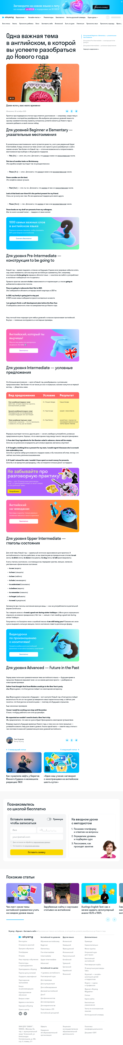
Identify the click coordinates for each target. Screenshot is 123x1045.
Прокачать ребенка (26, 24)
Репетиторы (48, 17)
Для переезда (46, 980)
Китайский (67, 959)
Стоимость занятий (26, 945)
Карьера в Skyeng (26, 1006)
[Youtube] (25, 1013)
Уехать (14, 24)
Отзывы (22, 956)
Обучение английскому (50, 941)
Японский (67, 974)
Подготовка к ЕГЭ (47, 1009)
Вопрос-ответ (24, 998)
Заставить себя (47, 24)
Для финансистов (48, 998)
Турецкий (66, 963)
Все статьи (6, 24)
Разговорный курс (48, 976)
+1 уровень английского (50, 973)
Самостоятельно (91, 945)
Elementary (45, 949)
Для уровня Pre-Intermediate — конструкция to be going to (99, 41)
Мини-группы (90, 949)
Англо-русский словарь (75, 17)
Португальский (69, 956)
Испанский (59, 24)
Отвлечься (80, 24)
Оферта (44, 1026)
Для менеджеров (47, 1002)
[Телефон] (50, 830)
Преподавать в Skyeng (28, 969)
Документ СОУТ (90, 1033)
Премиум (88, 941)
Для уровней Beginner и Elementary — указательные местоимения (99, 36)
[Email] (36, 837)
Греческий (67, 967)
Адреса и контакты (26, 1002)
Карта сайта (89, 999)
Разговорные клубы (93, 964)
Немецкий (67, 945)
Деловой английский (49, 991)
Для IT (43, 994)
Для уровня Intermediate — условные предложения (99, 45)
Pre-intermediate (47, 952)
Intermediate (46, 956)
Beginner (44, 945)
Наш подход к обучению (28, 959)
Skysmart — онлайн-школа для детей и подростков (93, 976)
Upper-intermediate (48, 959)
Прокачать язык (92, 24)
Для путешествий (48, 984)
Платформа (23, 952)
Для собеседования (49, 987)
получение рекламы (32, 846)
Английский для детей (50, 1013)
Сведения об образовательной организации (49, 1032)
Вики (37, 24)
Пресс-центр (24, 1009)
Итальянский (68, 952)
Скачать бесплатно (23, 238)
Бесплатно (60, 17)
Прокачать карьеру (107, 24)
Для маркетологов (48, 1005)
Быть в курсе (69, 24)
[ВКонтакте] (20, 1013)
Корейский (67, 970)
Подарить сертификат (28, 976)
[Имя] (23, 830)
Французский (68, 949)
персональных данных (42, 842)
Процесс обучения (26, 948)
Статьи (87, 995)
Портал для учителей (27, 973)
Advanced (44, 963)
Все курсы (23, 941)
